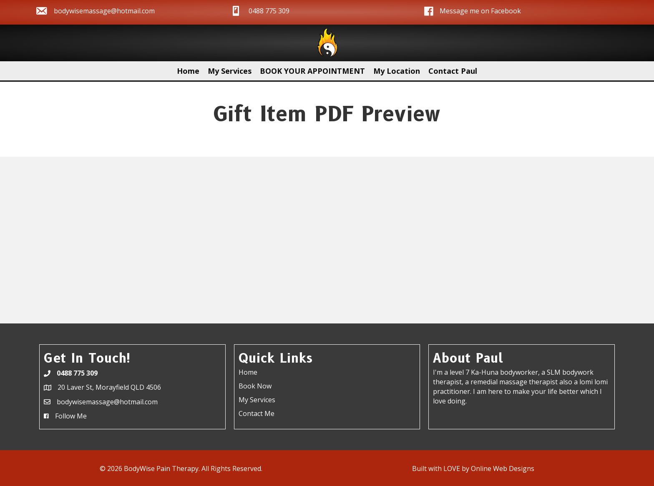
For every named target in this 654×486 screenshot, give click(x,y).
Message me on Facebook (480, 10)
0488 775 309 (269, 10)
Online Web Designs (502, 468)
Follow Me (71, 416)
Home (248, 372)
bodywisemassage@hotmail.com (104, 10)
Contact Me (256, 413)
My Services (257, 399)
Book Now (255, 386)
